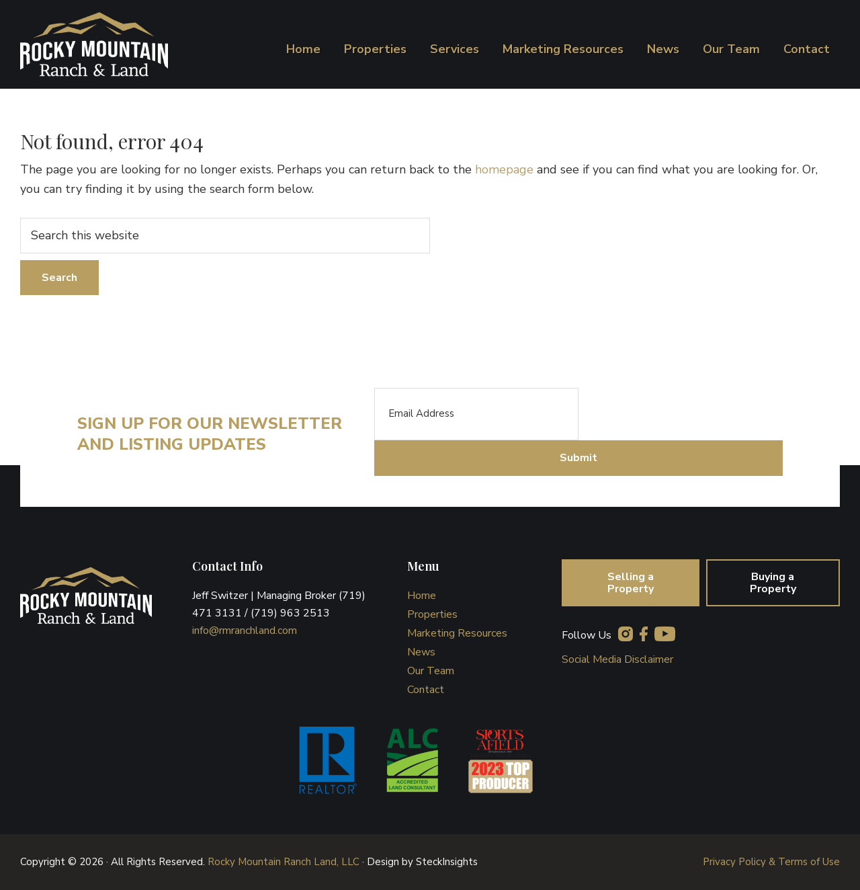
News (421, 652)
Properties (432, 614)
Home (421, 595)
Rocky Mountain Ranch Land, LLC (283, 861)
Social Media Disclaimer (617, 659)
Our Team (430, 670)
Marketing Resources (457, 633)
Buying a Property (773, 582)
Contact (425, 689)
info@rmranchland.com (244, 630)
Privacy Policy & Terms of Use (771, 861)
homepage (504, 169)
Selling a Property (630, 582)
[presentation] (680, 414)
